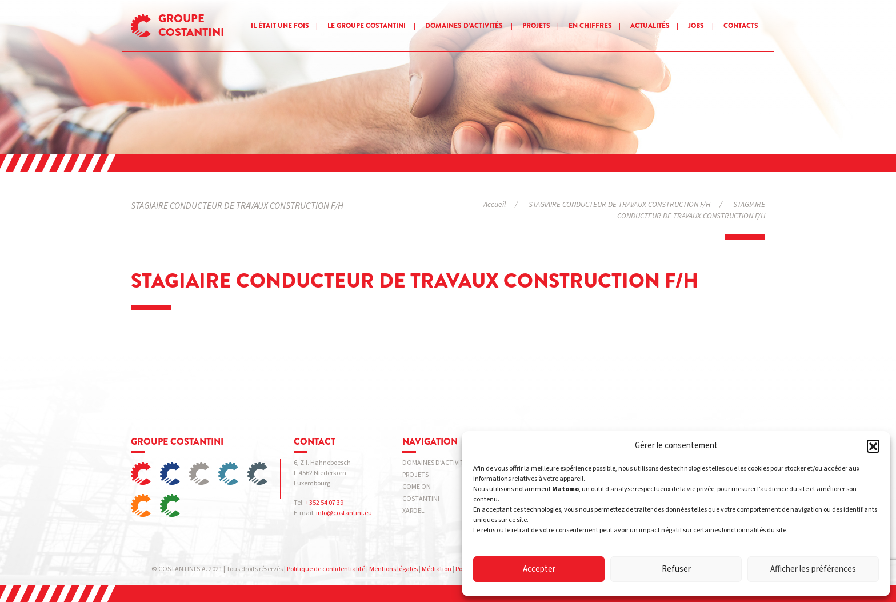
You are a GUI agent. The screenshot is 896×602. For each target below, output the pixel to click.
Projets (536, 26)
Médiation (436, 569)
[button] (873, 446)
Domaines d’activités (464, 26)
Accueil (494, 204)
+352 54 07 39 (324, 503)
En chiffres (590, 26)
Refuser (676, 569)
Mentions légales (393, 569)
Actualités (650, 26)
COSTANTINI (420, 499)
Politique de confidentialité (326, 569)
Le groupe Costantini (366, 26)
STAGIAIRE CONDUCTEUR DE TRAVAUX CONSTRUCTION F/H (619, 204)
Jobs (696, 26)
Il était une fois (280, 26)
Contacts (740, 26)
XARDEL (413, 511)
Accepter (539, 569)
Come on (416, 487)
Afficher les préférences (813, 569)
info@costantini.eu (344, 513)
